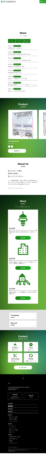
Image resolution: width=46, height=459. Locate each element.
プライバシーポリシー (13, 447)
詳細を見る (23, 237)
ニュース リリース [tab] (19, 41)
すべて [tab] (11, 40)
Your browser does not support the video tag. (23, 14)
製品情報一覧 (19, 150)
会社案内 (10, 403)
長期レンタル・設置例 (13, 429)
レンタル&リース (12, 425)
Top (23, 376)
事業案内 (10, 411)
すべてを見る (23, 36)
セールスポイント (12, 427)
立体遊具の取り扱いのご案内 (14, 436)
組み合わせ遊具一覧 (13, 438)
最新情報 (10, 406)
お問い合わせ (25, 367)
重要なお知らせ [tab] (27, 40)
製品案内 (10, 409)
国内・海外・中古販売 (13, 417)
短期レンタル (11, 432)
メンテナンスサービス (13, 421)
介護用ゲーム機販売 (13, 419)
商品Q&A (11, 440)
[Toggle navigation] (44, 1)
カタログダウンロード (13, 442)
